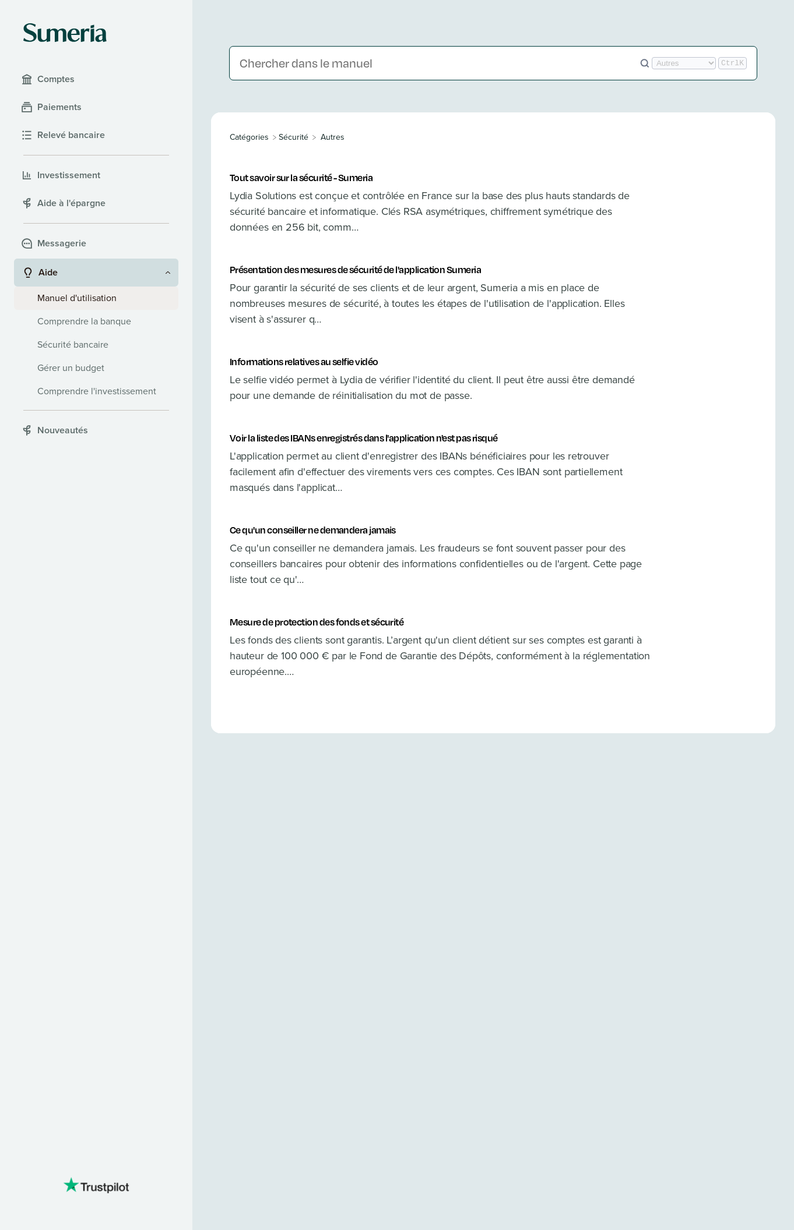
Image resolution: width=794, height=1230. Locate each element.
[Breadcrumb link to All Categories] (250, 137)
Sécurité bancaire (72, 344)
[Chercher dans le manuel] (440, 63)
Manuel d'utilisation (77, 298)
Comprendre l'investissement (96, 391)
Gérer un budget (70, 367)
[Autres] (333, 137)
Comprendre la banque (84, 321)
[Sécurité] (293, 137)
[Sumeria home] (65, 32)
